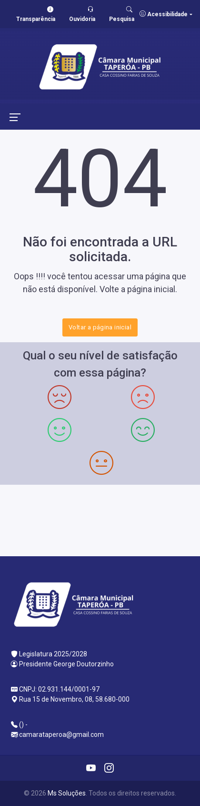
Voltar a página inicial (100, 327)
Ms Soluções (67, 793)
